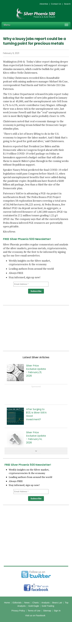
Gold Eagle (33, 606)
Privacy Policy (18, 610)
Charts (35, 602)
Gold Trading (48, 606)
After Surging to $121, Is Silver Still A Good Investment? (36, 414)
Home (7, 602)
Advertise (44, 4)
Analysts (45, 602)
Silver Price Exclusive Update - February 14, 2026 (36, 437)
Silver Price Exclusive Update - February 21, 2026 (36, 371)
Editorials (17, 602)
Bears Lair (57, 602)
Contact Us (56, 4)
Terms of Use (34, 610)
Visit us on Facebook (35, 615)
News (27, 602)
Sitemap (47, 610)
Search (67, 4)
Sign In (57, 610)
